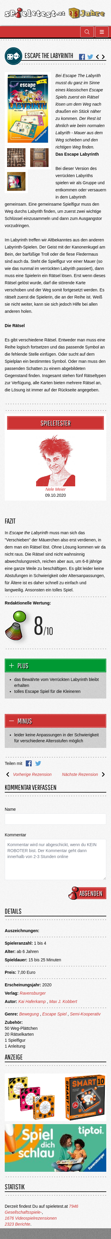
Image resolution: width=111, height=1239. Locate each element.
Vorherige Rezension (28, 774)
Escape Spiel (54, 1014)
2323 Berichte (17, 1224)
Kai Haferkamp (32, 1001)
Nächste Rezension (84, 774)
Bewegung (29, 1014)
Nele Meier (56, 489)
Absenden (88, 893)
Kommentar (15, 834)
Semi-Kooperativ (85, 1014)
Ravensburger (33, 993)
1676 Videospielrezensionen (31, 1218)
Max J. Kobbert (63, 1001)
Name (10, 809)
